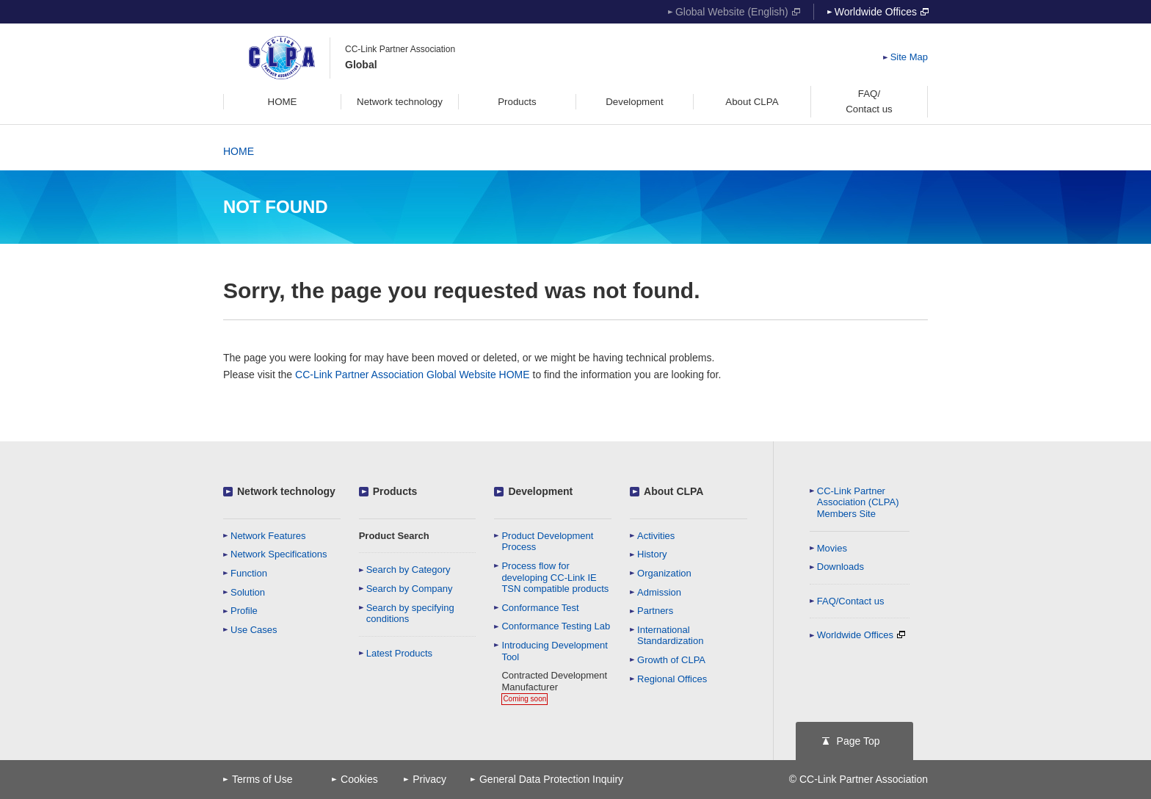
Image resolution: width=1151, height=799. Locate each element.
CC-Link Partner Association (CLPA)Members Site (858, 502)
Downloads (840, 566)
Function (248, 573)
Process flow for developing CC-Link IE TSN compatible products (555, 577)
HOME (238, 151)
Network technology (286, 491)
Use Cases (253, 629)
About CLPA (673, 491)
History (652, 554)
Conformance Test (539, 607)
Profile (244, 610)
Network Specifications (278, 554)
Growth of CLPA (671, 659)
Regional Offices (672, 678)
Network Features (268, 535)
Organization (664, 573)
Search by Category (408, 569)
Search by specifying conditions (410, 613)
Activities (656, 535)
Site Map (909, 56)
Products (395, 491)
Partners (655, 610)
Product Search (394, 535)
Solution (247, 592)
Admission (659, 592)
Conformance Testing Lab (555, 626)
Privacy (429, 779)
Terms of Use (262, 779)
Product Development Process (547, 541)
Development (540, 491)
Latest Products (399, 653)
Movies (832, 548)
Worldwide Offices (882, 12)
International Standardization (670, 635)
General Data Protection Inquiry (551, 779)
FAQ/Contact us (851, 601)
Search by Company (409, 588)
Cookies (359, 779)
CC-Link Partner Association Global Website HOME (412, 374)
